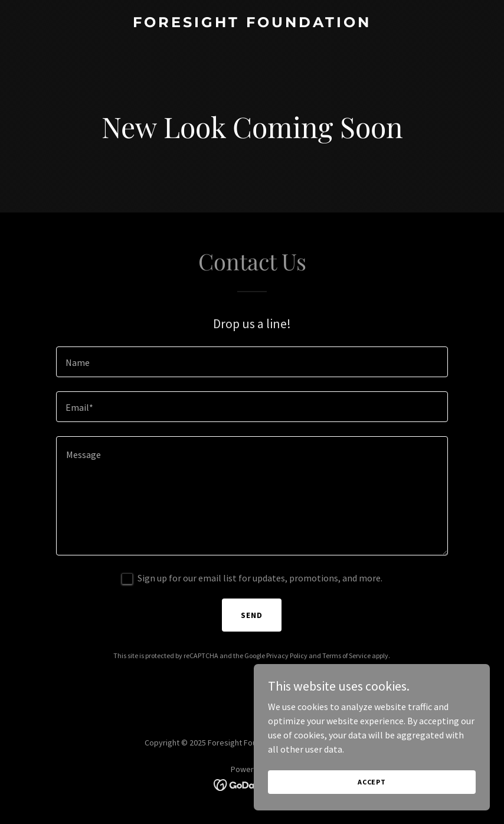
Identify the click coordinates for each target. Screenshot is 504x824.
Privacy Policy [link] (286, 655)
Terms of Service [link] (346, 655)
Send (252, 615)
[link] (252, 24)
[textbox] (252, 361)
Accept (372, 797)
